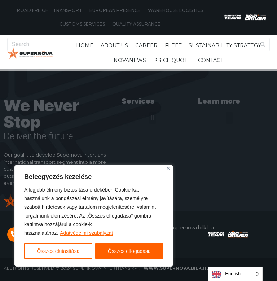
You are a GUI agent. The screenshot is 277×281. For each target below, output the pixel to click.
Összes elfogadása (129, 251)
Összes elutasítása (58, 251)
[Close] (168, 168)
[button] (152, 118)
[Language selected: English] (235, 274)
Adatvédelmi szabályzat (86, 233)
